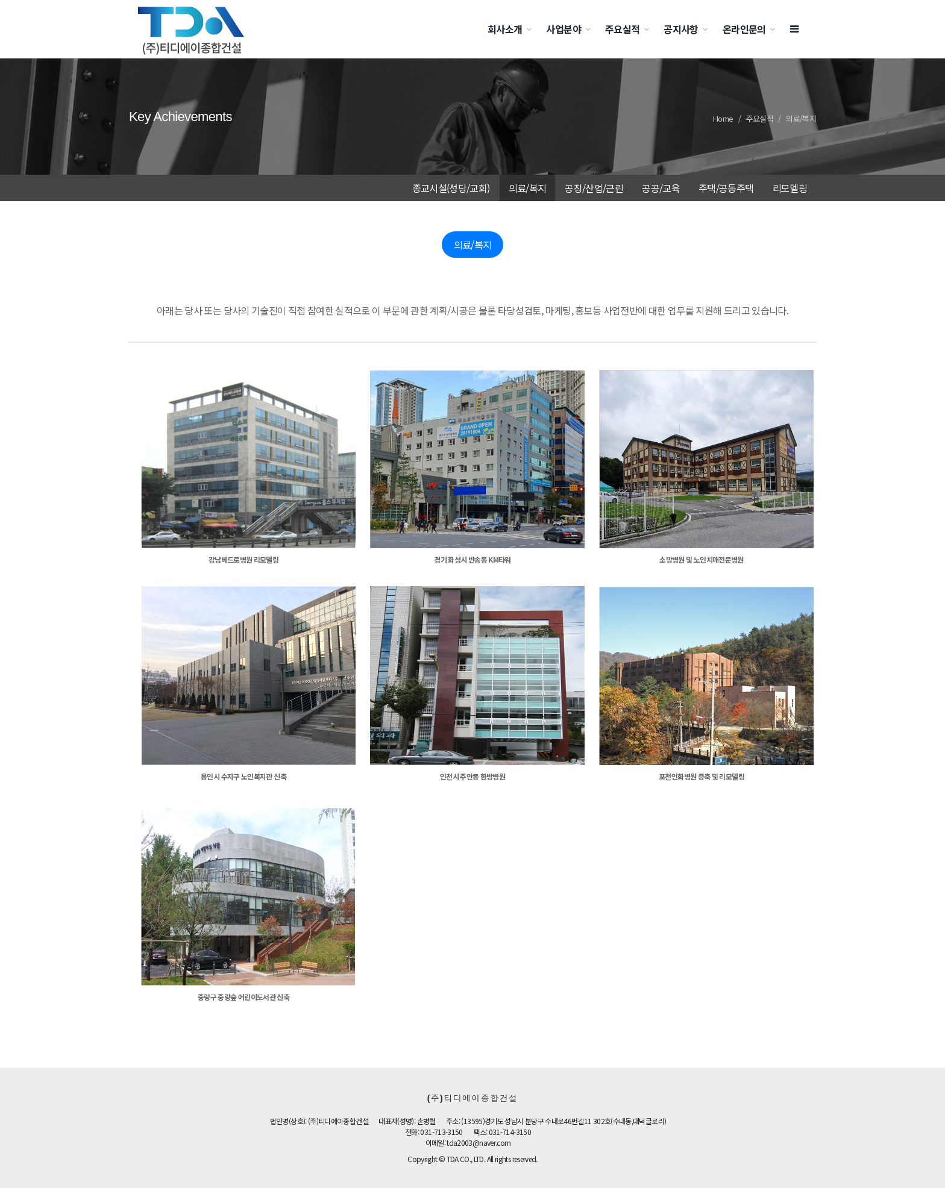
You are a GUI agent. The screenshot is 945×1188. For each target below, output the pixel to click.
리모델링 (790, 188)
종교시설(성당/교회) (451, 188)
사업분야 (563, 29)
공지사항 (681, 29)
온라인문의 (744, 29)
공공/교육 (661, 188)
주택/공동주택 (726, 188)
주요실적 (622, 29)
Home (723, 118)
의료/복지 (801, 118)
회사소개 (505, 29)
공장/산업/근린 (594, 188)
